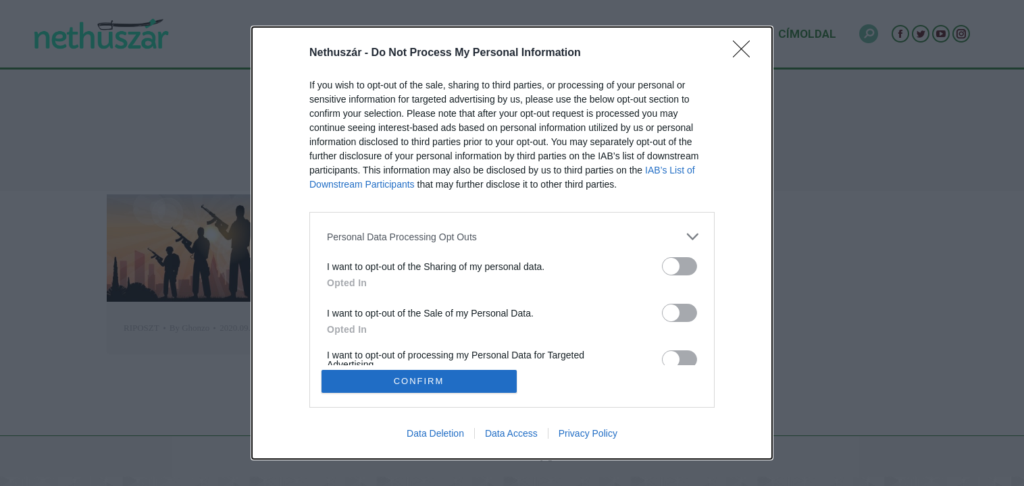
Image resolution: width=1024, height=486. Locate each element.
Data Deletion (435, 433)
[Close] (746, 53)
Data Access (511, 433)
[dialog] (512, 243)
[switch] (679, 266)
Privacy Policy (588, 433)
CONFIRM (419, 381)
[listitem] (512, 237)
